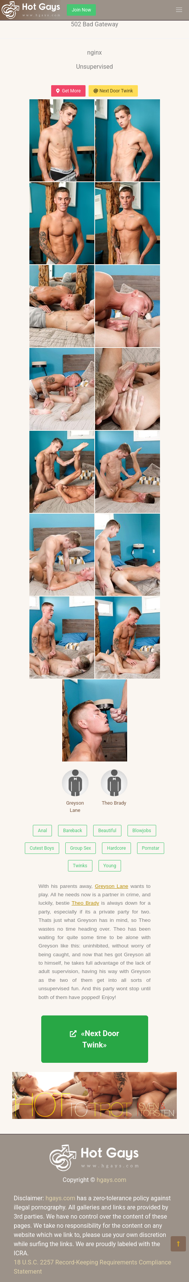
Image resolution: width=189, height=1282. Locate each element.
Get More (68, 91)
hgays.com (111, 1179)
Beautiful (107, 830)
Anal (42, 830)
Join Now (81, 10)
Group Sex (80, 848)
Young (109, 865)
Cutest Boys (42, 848)
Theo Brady (114, 788)
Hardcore (116, 848)
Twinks (80, 865)
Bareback (72, 830)
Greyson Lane (75, 791)
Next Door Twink (113, 91)
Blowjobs (141, 830)
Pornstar (151, 848)
